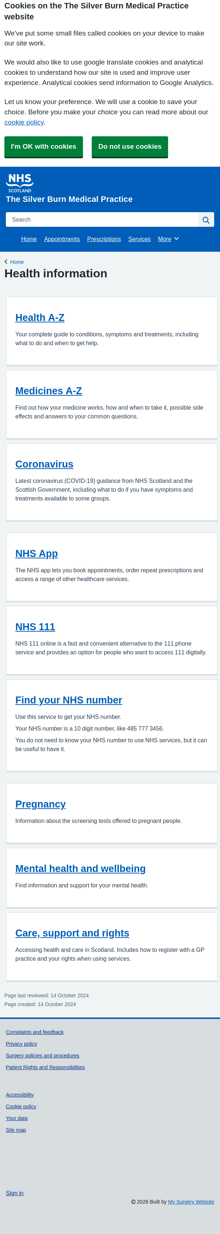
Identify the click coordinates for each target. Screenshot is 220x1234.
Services (139, 239)
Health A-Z (40, 317)
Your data (17, 1118)
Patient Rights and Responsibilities (45, 1067)
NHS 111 (35, 627)
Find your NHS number (68, 700)
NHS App (36, 553)
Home (29, 239)
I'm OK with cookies (43, 146)
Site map (16, 1130)
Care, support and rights (72, 933)
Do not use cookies (130, 146)
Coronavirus (44, 464)
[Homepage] (108, 188)
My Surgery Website (191, 1201)
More (168, 238)
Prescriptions (104, 239)
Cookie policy (21, 1106)
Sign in (14, 1193)
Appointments (62, 239)
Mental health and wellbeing (80, 868)
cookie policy (23, 122)
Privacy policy (21, 1043)
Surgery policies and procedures (42, 1055)
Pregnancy (40, 804)
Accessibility (20, 1094)
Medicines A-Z (48, 391)
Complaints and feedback (35, 1032)
